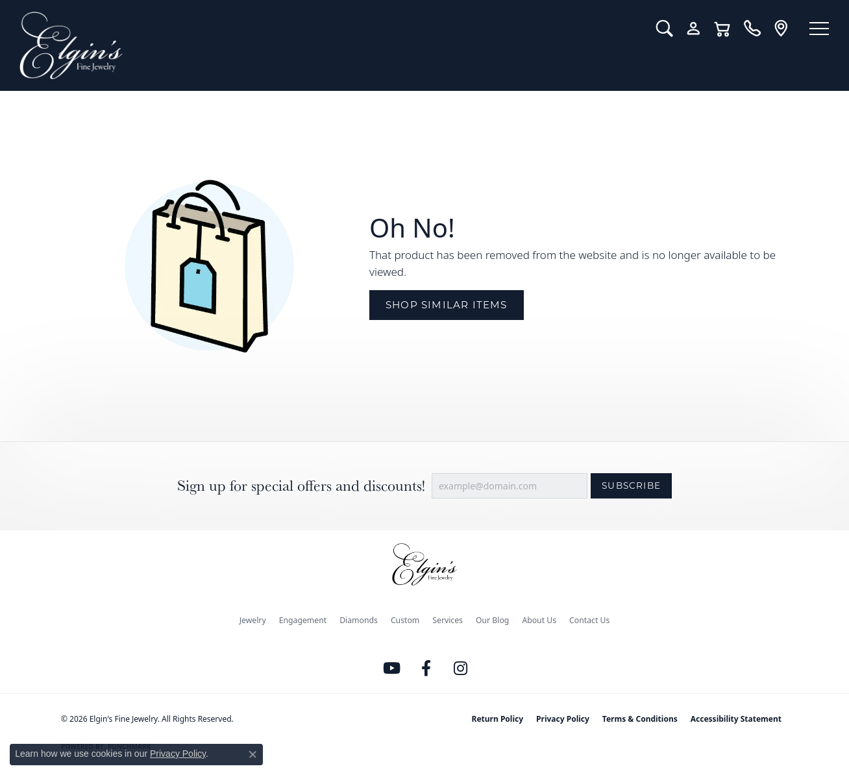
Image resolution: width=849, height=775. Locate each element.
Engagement (303, 620)
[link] (747, 29)
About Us (539, 620)
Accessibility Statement (736, 718)
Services (447, 620)
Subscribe (631, 485)
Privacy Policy (562, 718)
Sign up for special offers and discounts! (301, 485)
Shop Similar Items (447, 305)
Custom (405, 620)
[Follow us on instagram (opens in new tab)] (461, 669)
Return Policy (498, 718)
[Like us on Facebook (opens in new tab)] (426, 669)
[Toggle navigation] (816, 29)
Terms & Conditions (640, 718)
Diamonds (358, 620)
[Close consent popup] (252, 754)
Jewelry (253, 620)
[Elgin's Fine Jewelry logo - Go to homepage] (325, 45)
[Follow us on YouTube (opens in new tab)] (392, 669)
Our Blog (492, 620)
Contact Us (589, 620)
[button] (659, 29)
